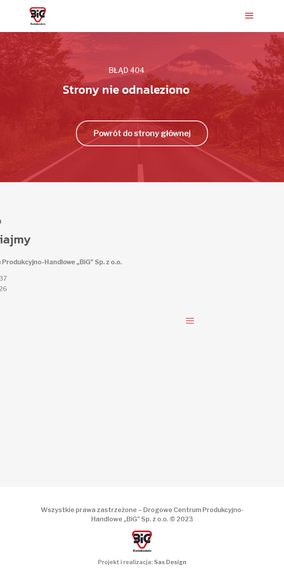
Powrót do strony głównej (142, 133)
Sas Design (170, 562)
